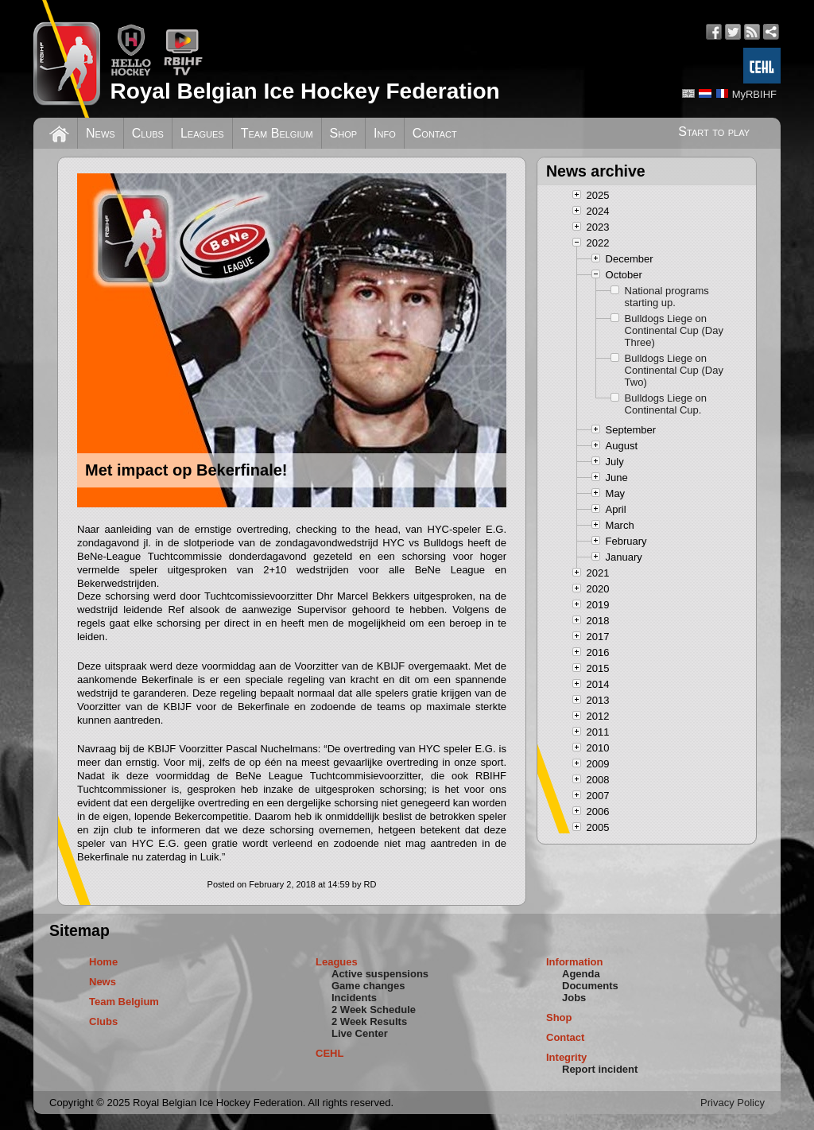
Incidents (354, 998)
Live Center (359, 1033)
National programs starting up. (667, 297)
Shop (344, 133)
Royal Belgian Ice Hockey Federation (304, 91)
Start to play (714, 131)
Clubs (148, 133)
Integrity (566, 1057)
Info (385, 133)
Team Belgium (277, 133)
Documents (590, 986)
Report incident (600, 1069)
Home (103, 962)
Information (574, 962)
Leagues (202, 133)
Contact (435, 133)
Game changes (368, 986)
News (100, 133)
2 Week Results (369, 1021)
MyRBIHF (754, 94)
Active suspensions (379, 974)
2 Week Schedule (373, 1009)
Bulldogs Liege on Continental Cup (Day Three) (674, 330)
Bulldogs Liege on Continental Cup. (666, 404)
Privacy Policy (732, 1103)
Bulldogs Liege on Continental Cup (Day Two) (674, 370)
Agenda (581, 974)
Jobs (574, 998)
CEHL (329, 1053)
